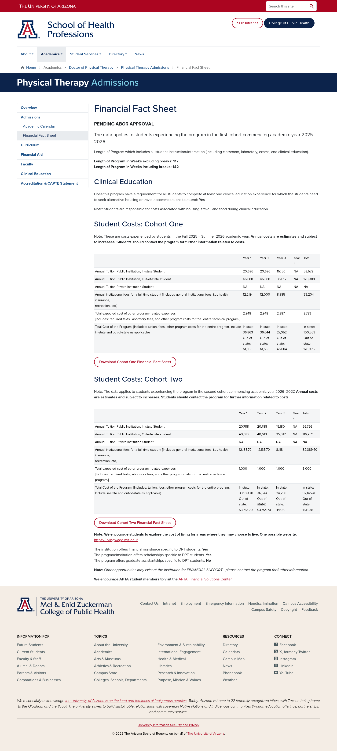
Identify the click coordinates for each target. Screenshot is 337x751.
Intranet (169, 603)
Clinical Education (36, 174)
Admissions (30, 117)
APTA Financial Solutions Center (205, 579)
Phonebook (232, 673)
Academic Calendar (39, 126)
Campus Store (105, 673)
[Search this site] (286, 6)
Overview (29, 107)
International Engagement (179, 652)
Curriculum (30, 145)
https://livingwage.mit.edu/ (116, 540)
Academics (50, 54)
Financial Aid (32, 154)
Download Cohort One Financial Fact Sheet (135, 362)
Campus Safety (263, 609)
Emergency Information (224, 603)
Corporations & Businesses (39, 680)
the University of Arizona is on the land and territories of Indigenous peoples (126, 700)
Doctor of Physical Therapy (91, 67)
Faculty (27, 164)
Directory (116, 54)
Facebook (287, 645)
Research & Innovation (176, 673)
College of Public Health (289, 23)
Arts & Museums (107, 659)
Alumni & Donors (30, 666)
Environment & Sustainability (181, 645)
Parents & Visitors (31, 673)
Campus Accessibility (300, 603)
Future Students (30, 645)
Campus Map (234, 659)
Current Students (31, 652)
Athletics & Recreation (112, 666)
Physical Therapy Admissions (145, 67)
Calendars (231, 652)
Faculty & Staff (29, 659)
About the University (111, 645)
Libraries (165, 666)
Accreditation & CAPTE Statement (49, 183)
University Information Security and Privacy (168, 725)
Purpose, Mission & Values (179, 680)
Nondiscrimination (263, 603)
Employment (190, 603)
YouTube (286, 673)
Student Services (84, 54)
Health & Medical (172, 659)
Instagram (287, 659)
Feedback (309, 609)
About (26, 54)
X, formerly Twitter (294, 652)
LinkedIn (286, 666)
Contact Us (149, 603)
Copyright (289, 609)
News (139, 54)
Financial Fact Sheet (39, 135)
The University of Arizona (205, 734)
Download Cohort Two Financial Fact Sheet (135, 522)
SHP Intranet (247, 23)
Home (31, 67)
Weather (230, 680)
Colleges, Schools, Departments (120, 680)
